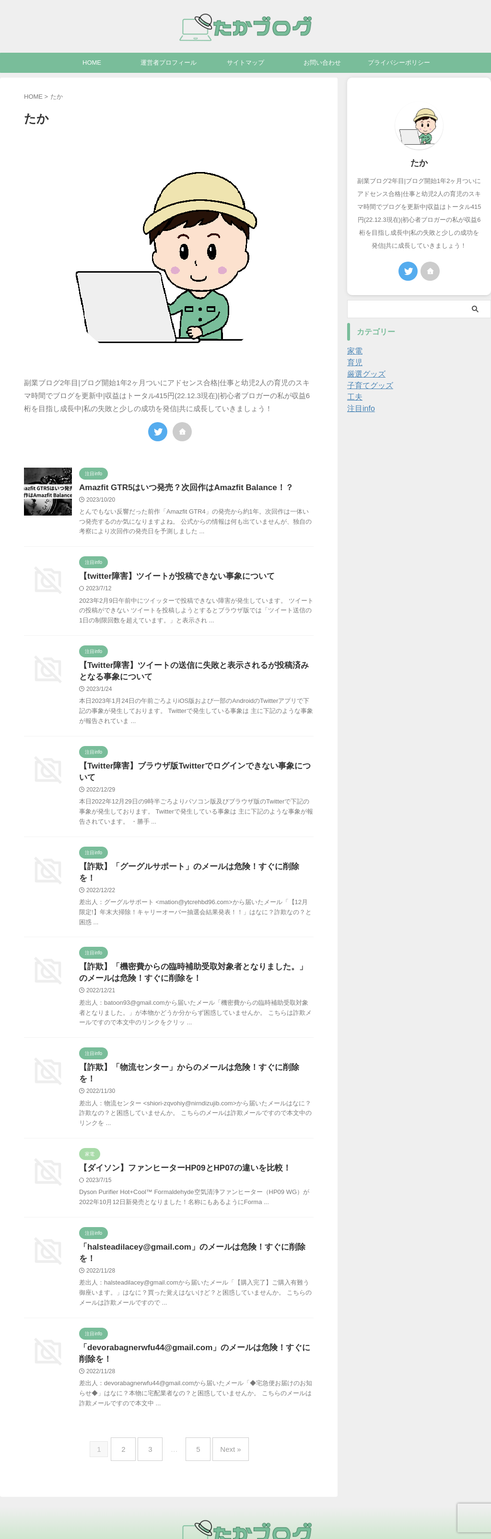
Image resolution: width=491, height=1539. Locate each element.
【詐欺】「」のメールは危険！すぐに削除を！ (190, 860)
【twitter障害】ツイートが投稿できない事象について (171, 578)
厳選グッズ (364, 374)
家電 (354, 351)
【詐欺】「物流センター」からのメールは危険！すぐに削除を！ (190, 1052)
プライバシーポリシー (399, 62)
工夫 (354, 397)
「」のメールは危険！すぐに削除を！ (193, 1222)
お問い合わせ (322, 62)
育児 (354, 363)
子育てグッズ (367, 386)
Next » (223, 1412)
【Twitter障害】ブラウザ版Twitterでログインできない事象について (196, 770)
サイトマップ (245, 62)
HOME (91, 62)
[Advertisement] (419, 479)
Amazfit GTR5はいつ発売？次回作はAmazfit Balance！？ (180, 488)
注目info (359, 409)
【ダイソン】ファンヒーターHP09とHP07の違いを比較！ (179, 1142)
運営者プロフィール (168, 62)
